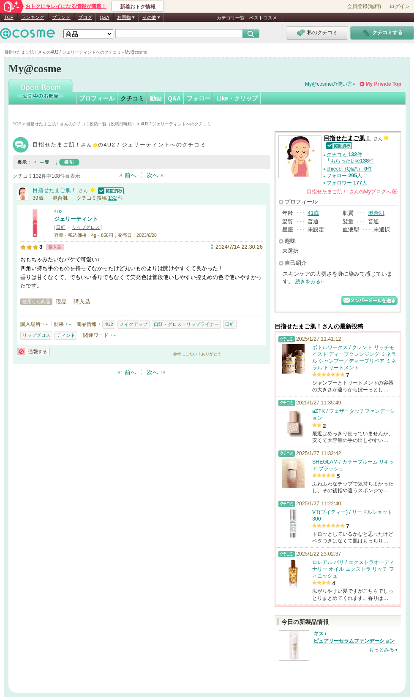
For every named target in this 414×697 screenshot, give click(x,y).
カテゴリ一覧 (231, 17)
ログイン (399, 6)
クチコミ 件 (344, 154)
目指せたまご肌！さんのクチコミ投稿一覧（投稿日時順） (81, 124)
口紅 (60, 227)
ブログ (85, 17)
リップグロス (86, 227)
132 (112, 198)
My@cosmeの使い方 (328, 84)
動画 (156, 98)
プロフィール (96, 98)
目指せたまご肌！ (54, 190)
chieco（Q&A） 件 (349, 169)
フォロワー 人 (347, 183)
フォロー (198, 98)
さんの (352, 192)
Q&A (104, 17)
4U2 (58, 211)
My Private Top (383, 84)
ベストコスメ (263, 17)
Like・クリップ (237, 98)
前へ (130, 175)
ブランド (61, 17)
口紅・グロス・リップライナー (186, 324)
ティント (66, 335)
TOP (9, 17)
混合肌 (376, 213)
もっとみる (381, 650)
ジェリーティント (76, 219)
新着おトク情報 (137, 7)
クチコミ (132, 98)
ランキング (32, 17)
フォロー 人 (344, 176)
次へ (152, 175)
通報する (33, 351)
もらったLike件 (352, 161)
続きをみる (308, 282)
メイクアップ (133, 324)
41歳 (313, 213)
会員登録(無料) (364, 6)
